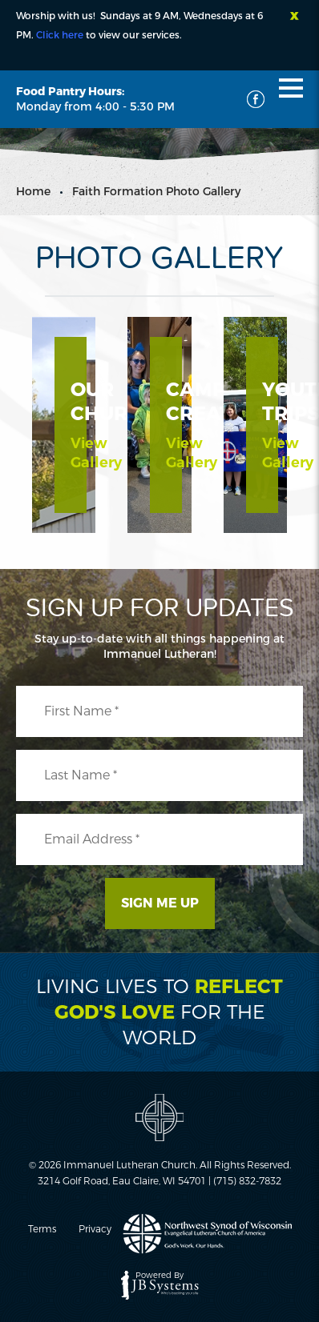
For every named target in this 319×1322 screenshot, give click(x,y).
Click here (59, 35)
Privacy (95, 1229)
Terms (42, 1229)
